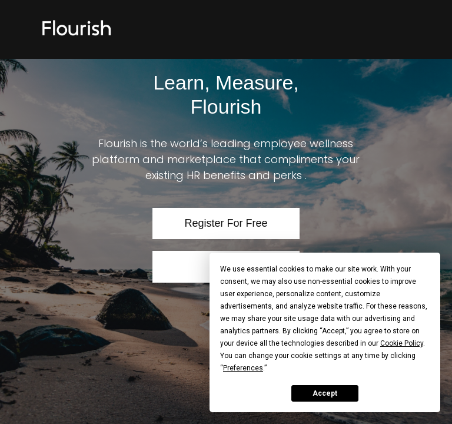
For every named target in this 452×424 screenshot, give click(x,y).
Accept (325, 393)
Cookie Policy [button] (401, 343)
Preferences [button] (243, 368)
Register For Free (225, 223)
